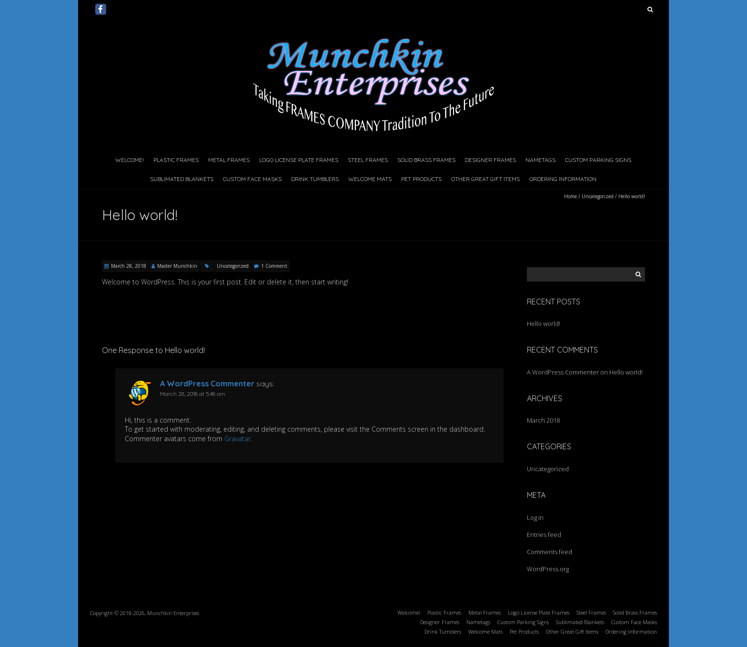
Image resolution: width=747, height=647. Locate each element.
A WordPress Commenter (207, 383)
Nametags (540, 159)
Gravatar (237, 438)
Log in (535, 517)
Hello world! (543, 323)
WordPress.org (548, 569)
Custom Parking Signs (598, 159)
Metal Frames (229, 159)
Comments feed (549, 551)
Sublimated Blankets (181, 178)
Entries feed (544, 534)
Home (570, 196)
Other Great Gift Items (485, 178)
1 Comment (274, 266)
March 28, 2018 (128, 266)
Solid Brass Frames (426, 159)
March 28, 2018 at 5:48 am (192, 393)
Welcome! (129, 159)
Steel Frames (368, 159)
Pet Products (421, 178)
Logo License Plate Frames (298, 159)
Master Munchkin (177, 266)
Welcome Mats (370, 178)
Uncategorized (598, 196)
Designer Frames (490, 159)
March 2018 (543, 420)
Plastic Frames (176, 159)
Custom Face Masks (252, 178)
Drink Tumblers (315, 178)
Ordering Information (562, 178)
